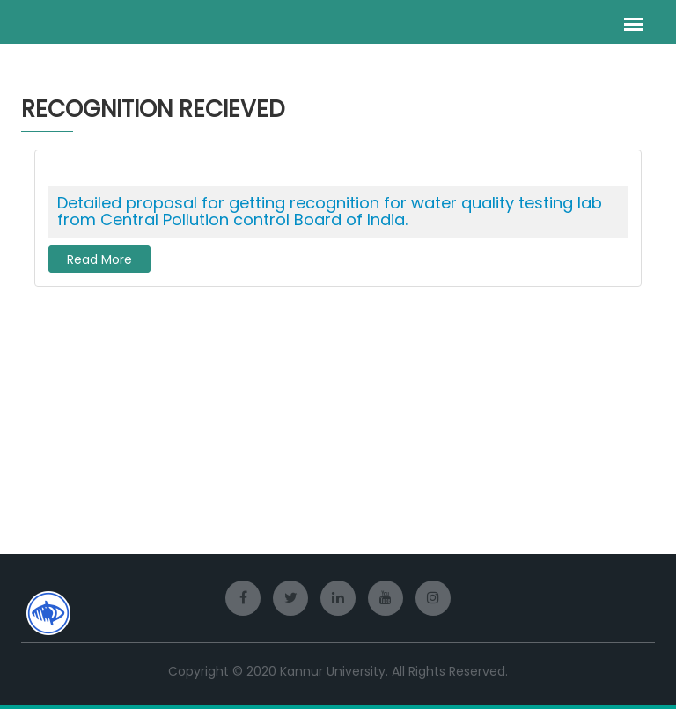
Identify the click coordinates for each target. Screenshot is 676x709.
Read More (99, 259)
